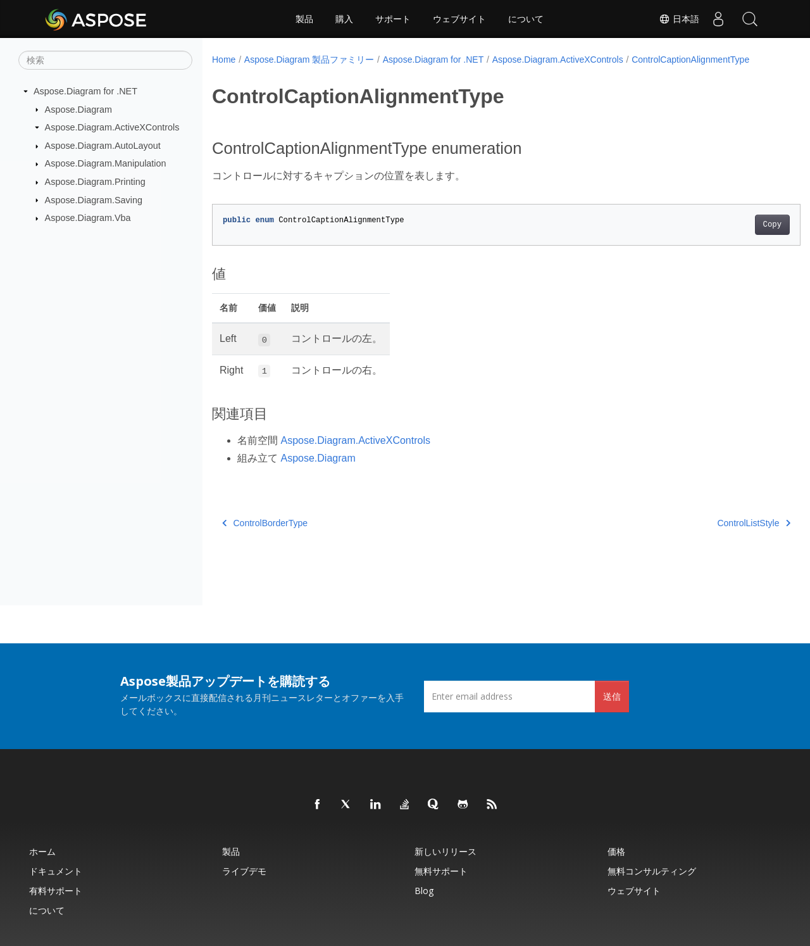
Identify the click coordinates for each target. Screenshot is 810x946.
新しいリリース (445, 851)
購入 (344, 19)
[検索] (105, 60)
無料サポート (441, 871)
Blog (423, 891)
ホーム (42, 851)
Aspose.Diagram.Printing (95, 182)
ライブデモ (244, 871)
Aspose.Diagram (78, 109)
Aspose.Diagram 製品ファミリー (309, 59)
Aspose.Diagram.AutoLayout (103, 146)
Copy (731, 224)
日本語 (679, 19)
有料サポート (55, 891)
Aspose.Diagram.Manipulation (105, 163)
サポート (393, 19)
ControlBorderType (265, 523)
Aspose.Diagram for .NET (85, 91)
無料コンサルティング (652, 871)
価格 (616, 851)
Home (223, 59)
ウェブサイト (459, 19)
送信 (612, 696)
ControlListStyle (713, 523)
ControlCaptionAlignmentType (690, 59)
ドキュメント (55, 871)
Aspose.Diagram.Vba (88, 218)
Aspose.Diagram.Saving (93, 199)
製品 (304, 19)
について (526, 19)
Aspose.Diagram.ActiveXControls (112, 127)
